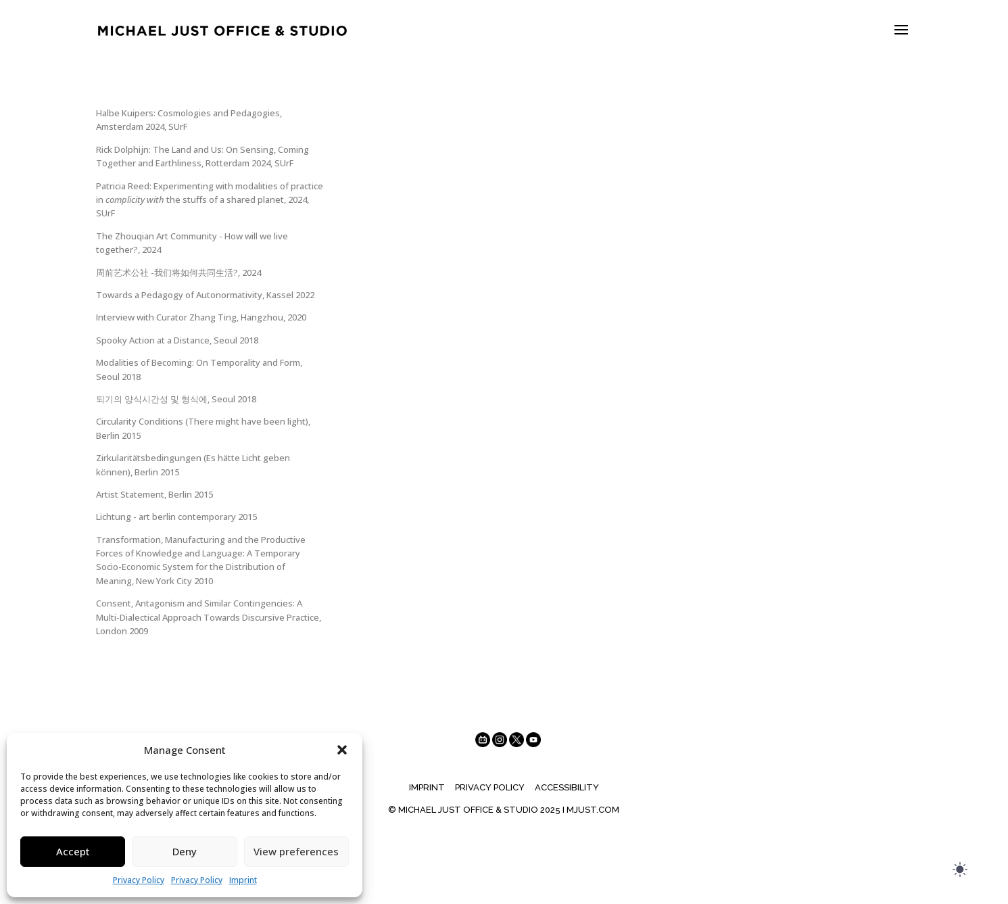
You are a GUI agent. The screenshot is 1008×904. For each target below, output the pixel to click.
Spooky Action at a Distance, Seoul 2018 (177, 340)
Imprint (243, 880)
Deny (184, 851)
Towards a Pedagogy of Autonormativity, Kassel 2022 (205, 295)
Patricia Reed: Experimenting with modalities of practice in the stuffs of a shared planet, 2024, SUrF (209, 200)
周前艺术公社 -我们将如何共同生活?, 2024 (178, 272)
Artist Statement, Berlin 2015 (154, 494)
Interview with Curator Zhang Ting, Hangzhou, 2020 (201, 317)
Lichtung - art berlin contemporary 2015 (176, 516)
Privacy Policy (138, 880)
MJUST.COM (593, 810)
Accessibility (567, 787)
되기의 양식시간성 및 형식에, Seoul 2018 (176, 399)
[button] (342, 750)
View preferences (296, 851)
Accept (73, 851)
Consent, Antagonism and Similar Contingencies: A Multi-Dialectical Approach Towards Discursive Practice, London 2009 (208, 617)
